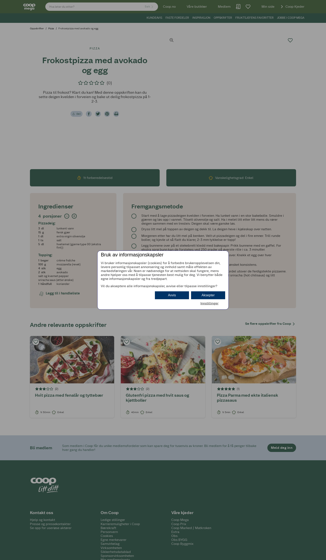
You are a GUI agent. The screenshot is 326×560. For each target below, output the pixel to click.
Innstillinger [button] (209, 303)
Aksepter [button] (208, 295)
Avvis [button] (172, 295)
